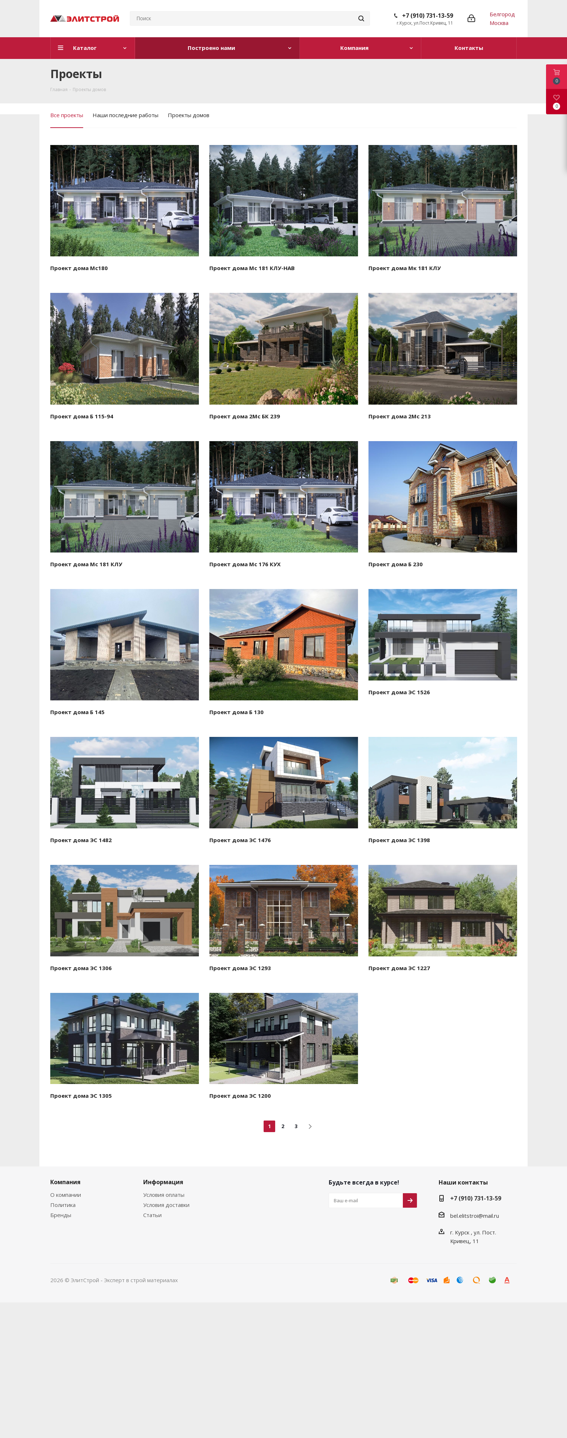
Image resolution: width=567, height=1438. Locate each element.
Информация (163, 1182)
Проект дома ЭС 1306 (81, 968)
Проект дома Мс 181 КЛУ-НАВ (252, 268)
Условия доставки (166, 1204)
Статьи (152, 1215)
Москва (499, 22)
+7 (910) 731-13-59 (427, 16)
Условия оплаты (163, 1194)
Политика (63, 1204)
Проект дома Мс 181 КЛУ (86, 564)
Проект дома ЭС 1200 (240, 1095)
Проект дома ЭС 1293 (240, 968)
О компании (65, 1194)
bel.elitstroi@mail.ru (474, 1215)
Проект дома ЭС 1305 (81, 1095)
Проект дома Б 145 (77, 712)
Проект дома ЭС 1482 (81, 840)
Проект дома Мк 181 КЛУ (404, 268)
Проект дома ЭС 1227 (399, 968)
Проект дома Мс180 (79, 268)
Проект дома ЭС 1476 (240, 840)
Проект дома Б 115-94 (81, 416)
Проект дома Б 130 (236, 712)
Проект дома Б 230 (395, 564)
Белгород (502, 14)
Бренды (60, 1215)
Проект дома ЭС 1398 (399, 840)
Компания (65, 1182)
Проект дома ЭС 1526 (399, 692)
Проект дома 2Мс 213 (399, 416)
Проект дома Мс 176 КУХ (245, 564)
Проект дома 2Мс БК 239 (244, 416)
